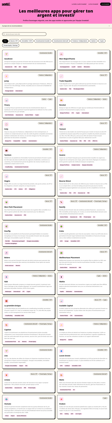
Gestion (93, 41)
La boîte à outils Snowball (79, 4)
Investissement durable (43, 41)
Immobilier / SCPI (27, 41)
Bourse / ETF (14, 41)
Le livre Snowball (93, 4)
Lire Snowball (105, 4)
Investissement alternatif (61, 41)
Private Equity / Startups (11, 45)
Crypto (102, 41)
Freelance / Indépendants (79, 41)
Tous (5, 41)
